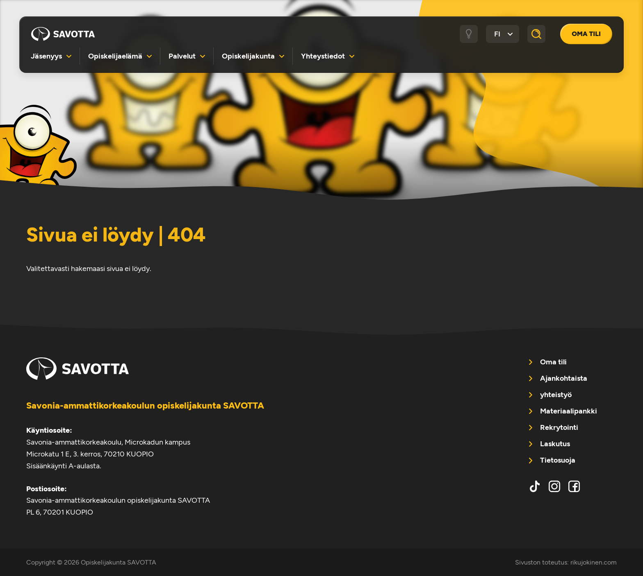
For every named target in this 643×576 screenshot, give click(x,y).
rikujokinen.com (593, 562)
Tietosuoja (557, 460)
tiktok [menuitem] (534, 486)
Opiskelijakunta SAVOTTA (63, 34)
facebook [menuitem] (574, 486)
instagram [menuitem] (554, 486)
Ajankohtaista (563, 378)
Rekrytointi (559, 427)
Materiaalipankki (568, 411)
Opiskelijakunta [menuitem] (248, 56)
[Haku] (536, 34)
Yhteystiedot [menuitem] (323, 56)
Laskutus (555, 443)
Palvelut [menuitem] (182, 56)
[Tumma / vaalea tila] (469, 34)
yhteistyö (556, 394)
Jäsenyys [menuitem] (46, 56)
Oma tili (586, 34)
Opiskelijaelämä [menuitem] (115, 56)
